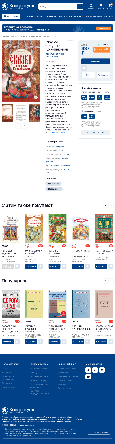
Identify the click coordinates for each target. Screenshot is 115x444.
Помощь (34, 372)
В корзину (96, 61)
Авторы (77, 16)
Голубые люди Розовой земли (33, 253)
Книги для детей (18, 36)
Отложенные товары (68, 376)
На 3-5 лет (53, 184)
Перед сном (54, 189)
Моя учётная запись (67, 368)
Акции (39, 16)
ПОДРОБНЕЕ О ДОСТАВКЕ (96, 132)
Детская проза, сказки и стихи (41, 36)
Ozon (88, 75)
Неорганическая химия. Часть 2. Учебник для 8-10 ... (104, 329)
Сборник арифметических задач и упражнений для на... (81, 329)
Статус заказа (64, 388)
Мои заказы (63, 384)
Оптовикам (7, 383)
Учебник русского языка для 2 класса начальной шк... (32, 329)
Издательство (65, 16)
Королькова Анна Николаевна (54, 55)
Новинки (30, 16)
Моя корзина (64, 372)
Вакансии (6, 372)
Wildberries (103, 75)
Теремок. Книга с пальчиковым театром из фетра (81, 254)
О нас (4, 368)
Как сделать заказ (38, 368)
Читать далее (58, 132)
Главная (5, 36)
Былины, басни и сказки (104, 252)
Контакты (108, 16)
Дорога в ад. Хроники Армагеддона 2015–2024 (10, 329)
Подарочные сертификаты (8, 377)
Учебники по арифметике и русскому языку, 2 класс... (57, 329)
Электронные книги (92, 16)
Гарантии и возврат (39, 380)
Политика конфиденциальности (40, 392)
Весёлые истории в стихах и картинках (55, 254)
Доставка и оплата (39, 376)
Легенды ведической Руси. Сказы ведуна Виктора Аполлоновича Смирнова (10, 254)
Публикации (50, 16)
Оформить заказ (65, 380)
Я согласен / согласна (99, 432)
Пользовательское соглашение (39, 385)
